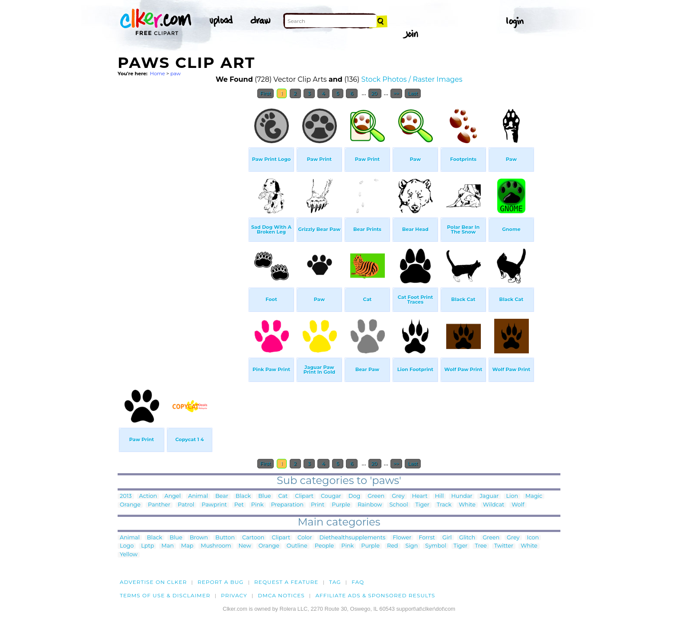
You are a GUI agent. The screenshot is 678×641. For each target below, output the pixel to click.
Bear (221, 496)
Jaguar (489, 496)
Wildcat (494, 505)
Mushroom (216, 546)
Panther (159, 505)
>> (396, 93)
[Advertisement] (182, 232)
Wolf (518, 505)
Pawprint (214, 505)
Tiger (422, 505)
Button (225, 538)
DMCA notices (281, 595)
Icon (533, 538)
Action (148, 496)
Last (413, 93)
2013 (126, 496)
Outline (297, 546)
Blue (264, 496)
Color (304, 538)
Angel (172, 496)
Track (444, 505)
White (467, 505)
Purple (341, 505)
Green (376, 496)
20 (375, 93)
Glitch (467, 538)
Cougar (331, 496)
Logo (127, 546)
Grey (398, 496)
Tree (481, 546)
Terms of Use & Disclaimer (165, 595)
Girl (447, 538)
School (398, 505)
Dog (354, 496)
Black (243, 496)
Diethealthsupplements (353, 538)
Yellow (129, 555)
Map (187, 546)
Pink (257, 505)
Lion (512, 496)
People (324, 546)
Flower (402, 538)
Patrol (186, 505)
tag (335, 582)
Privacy (234, 595)
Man (167, 546)
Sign (412, 546)
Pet (239, 505)
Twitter (503, 546)
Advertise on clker (153, 582)
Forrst (427, 538)
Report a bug (221, 582)
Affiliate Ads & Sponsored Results (375, 595)
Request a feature (286, 582)
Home (157, 74)
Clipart (304, 496)
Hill (439, 496)
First (265, 93)
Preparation (287, 505)
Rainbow (370, 505)
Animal (198, 496)
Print (317, 505)
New (245, 546)
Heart (420, 496)
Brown (199, 538)
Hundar (461, 496)
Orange (130, 505)
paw (175, 74)
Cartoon (253, 538)
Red (392, 546)
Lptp (147, 546)
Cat (283, 496)
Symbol (435, 546)
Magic (533, 496)
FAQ (358, 582)
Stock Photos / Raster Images (412, 79)
